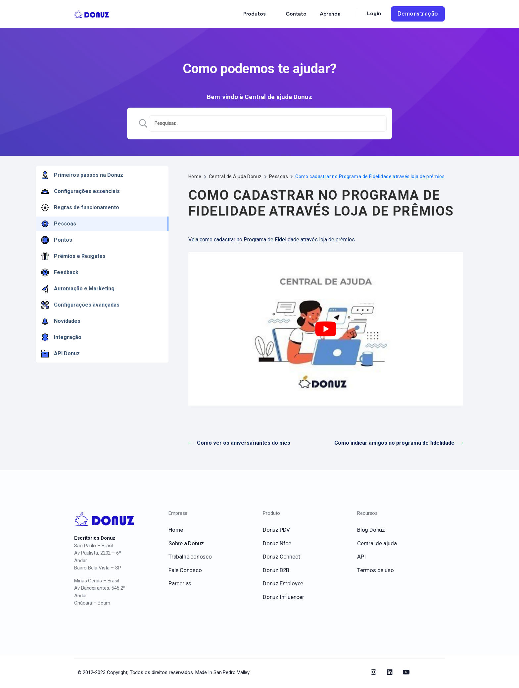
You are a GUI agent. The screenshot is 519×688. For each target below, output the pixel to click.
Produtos (254, 14)
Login (374, 13)
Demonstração (418, 14)
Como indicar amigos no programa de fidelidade (398, 443)
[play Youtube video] (325, 329)
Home (195, 176)
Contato (296, 14)
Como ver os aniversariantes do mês (239, 443)
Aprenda (330, 14)
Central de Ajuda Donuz (235, 176)
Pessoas (278, 176)
